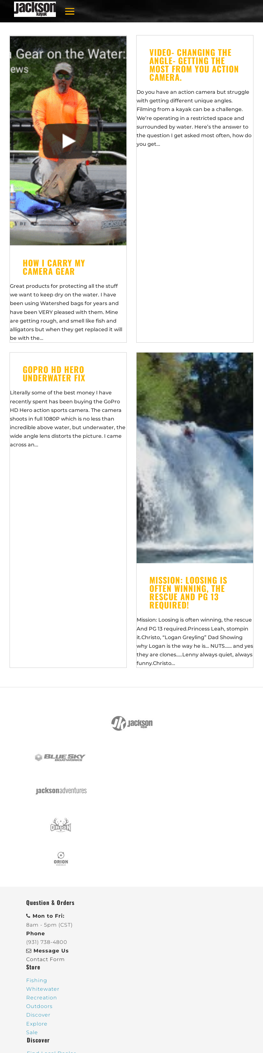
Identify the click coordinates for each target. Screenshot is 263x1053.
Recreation (41, 998)
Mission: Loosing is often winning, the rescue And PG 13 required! (188, 592)
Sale (32, 1032)
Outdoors (39, 1006)
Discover (38, 1015)
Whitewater (42, 989)
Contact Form (45, 959)
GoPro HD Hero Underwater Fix (54, 373)
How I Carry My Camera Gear (54, 267)
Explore (37, 1024)
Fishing (36, 980)
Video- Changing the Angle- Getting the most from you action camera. (194, 64)
